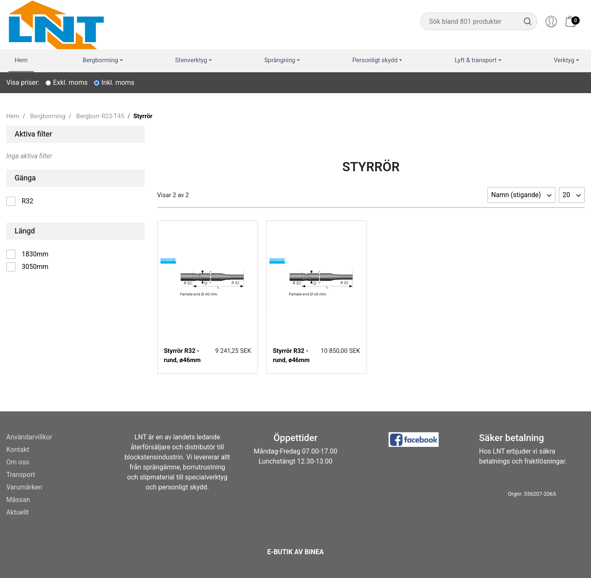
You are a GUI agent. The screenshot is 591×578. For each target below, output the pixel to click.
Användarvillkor (29, 437)
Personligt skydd (375, 60)
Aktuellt (17, 512)
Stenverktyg (191, 60)
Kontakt (17, 450)
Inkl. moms (117, 82)
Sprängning (279, 60)
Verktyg (564, 60)
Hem (21, 60)
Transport (20, 475)
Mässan (18, 500)
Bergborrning (100, 60)
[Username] (469, 21)
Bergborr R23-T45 (100, 116)
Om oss (17, 462)
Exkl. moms (70, 82)
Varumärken (24, 487)
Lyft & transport (476, 60)
